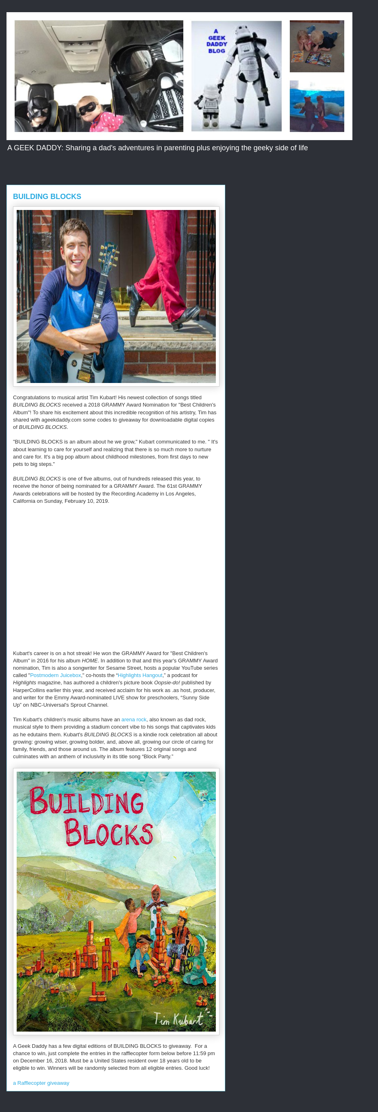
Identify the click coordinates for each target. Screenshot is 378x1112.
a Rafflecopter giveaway (41, 1083)
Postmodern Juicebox (55, 675)
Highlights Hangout (140, 675)
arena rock (134, 719)
